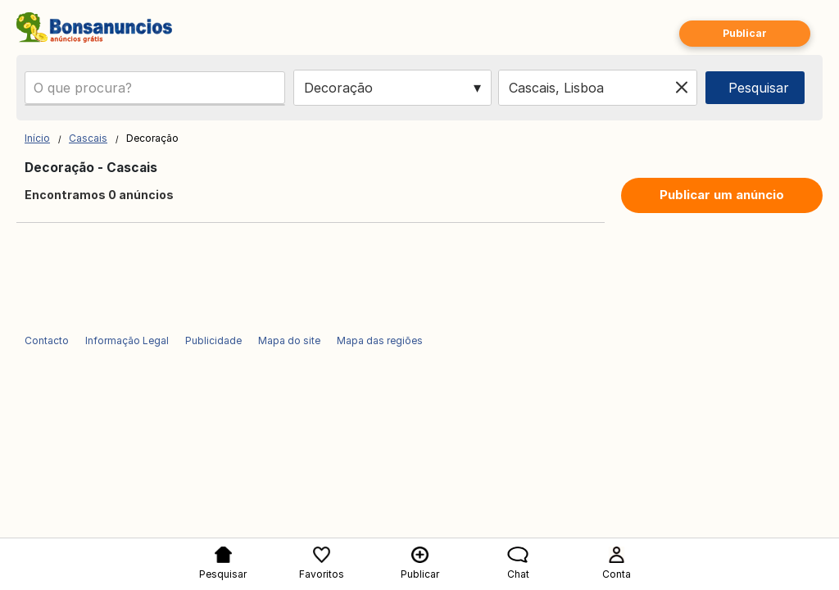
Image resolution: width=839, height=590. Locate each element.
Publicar (745, 33)
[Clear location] (681, 87)
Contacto (47, 340)
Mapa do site (289, 340)
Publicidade (213, 340)
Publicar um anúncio (722, 194)
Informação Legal (127, 340)
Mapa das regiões (380, 340)
